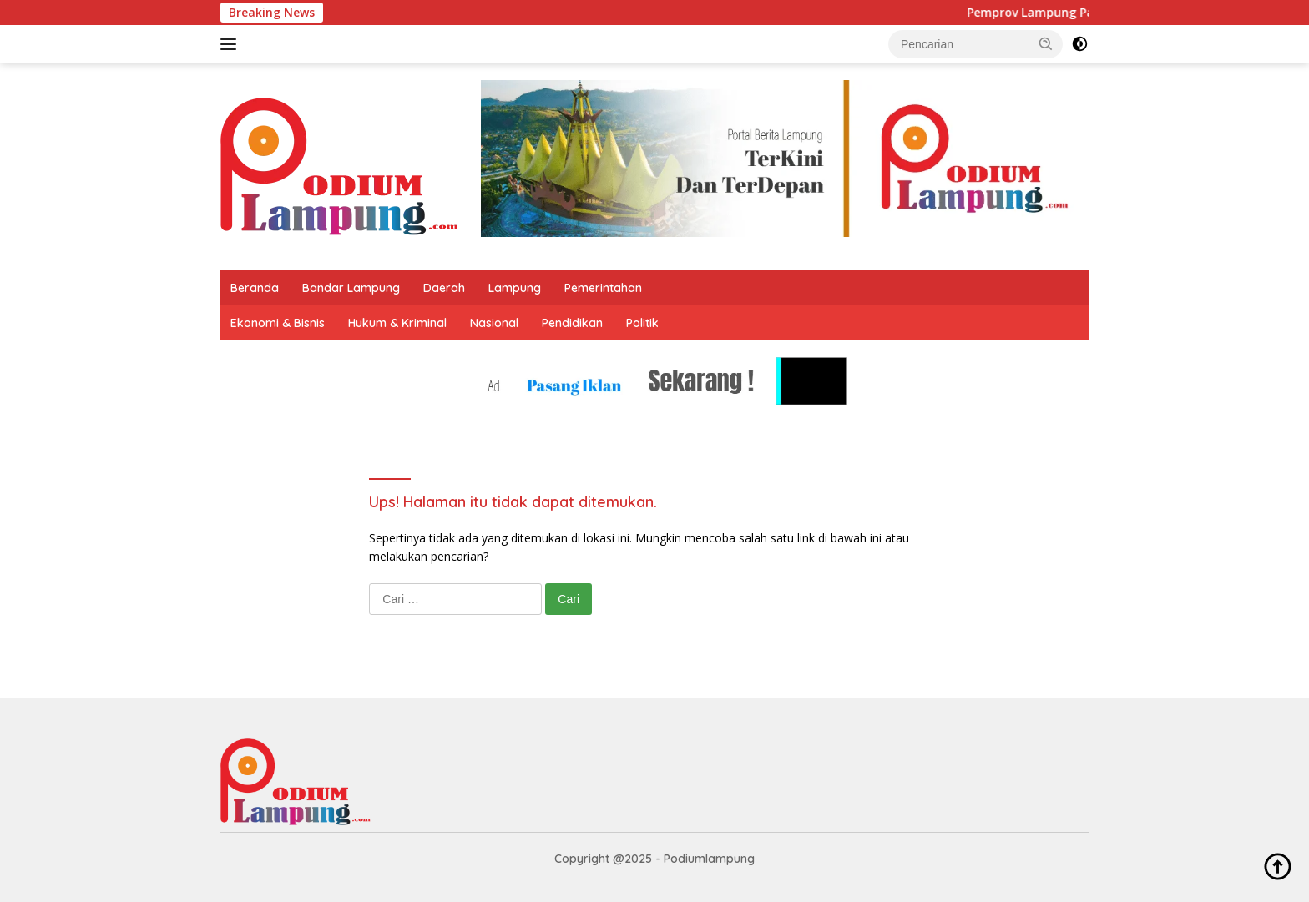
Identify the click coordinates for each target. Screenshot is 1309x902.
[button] (1046, 43)
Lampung (514, 287)
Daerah (444, 287)
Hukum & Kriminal (397, 322)
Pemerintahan (603, 287)
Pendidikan (572, 322)
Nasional (494, 322)
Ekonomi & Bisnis (277, 322)
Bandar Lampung (351, 287)
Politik (642, 322)
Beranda (254, 287)
